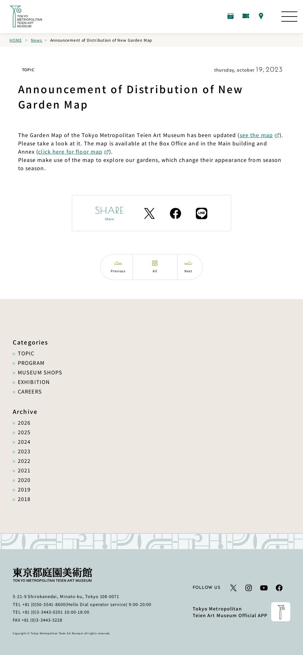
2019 (24, 489)
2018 (24, 499)
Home (16, 40)
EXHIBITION (34, 382)
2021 (24, 470)
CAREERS (30, 391)
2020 (24, 480)
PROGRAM (31, 362)
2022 (24, 460)
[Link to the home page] (26, 16)
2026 (24, 422)
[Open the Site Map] (289, 16)
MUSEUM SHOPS (40, 372)
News (36, 40)
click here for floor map (70, 151)
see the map (256, 135)
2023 (24, 451)
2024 (24, 441)
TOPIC (26, 353)
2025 (24, 432)
